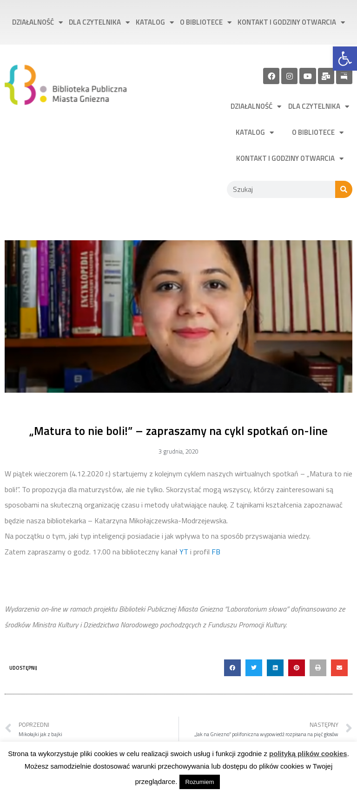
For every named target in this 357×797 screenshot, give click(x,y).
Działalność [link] (37, 22)
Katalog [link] (155, 22)
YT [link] (183, 551)
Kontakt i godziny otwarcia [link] (291, 22)
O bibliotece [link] (205, 22)
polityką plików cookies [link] (308, 753)
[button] (232, 667)
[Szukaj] (343, 189)
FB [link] (216, 551)
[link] (345, 58)
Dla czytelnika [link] (99, 22)
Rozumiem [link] (199, 781)
